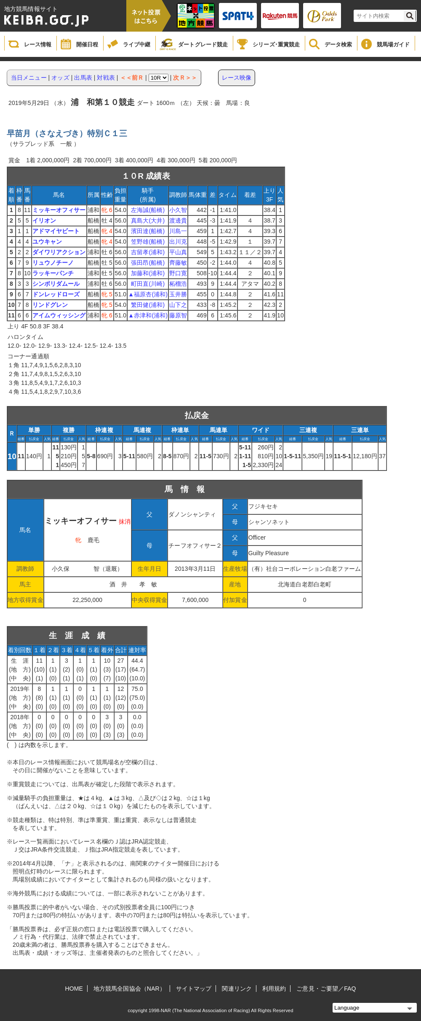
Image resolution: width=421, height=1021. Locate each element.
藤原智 (178, 315)
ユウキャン (47, 241)
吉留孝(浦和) (148, 252)
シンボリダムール (56, 283)
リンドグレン (50, 304)
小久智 (178, 210)
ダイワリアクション (59, 252)
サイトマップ (194, 988)
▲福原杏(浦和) (148, 294)
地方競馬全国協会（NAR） (129, 988)
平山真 (178, 252)
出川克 (178, 241)
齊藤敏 (178, 262)
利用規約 (274, 988)
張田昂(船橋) (148, 262)
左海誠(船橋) (148, 210)
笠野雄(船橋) (148, 241)
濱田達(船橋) (148, 231)
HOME (74, 988)
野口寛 (178, 273)
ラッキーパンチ (53, 273)
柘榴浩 (178, 283)
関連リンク (237, 988)
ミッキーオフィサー (59, 210)
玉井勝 (178, 294)
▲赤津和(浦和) (148, 315)
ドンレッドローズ (56, 294)
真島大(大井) (148, 220)
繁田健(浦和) (148, 304)
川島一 (178, 231)
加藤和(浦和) (148, 273)
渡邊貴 (178, 220)
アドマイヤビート (56, 231)
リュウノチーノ (53, 262)
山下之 (178, 304)
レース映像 (237, 77)
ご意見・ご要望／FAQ (326, 988)
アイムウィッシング (59, 315)
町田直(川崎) (148, 283)
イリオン (44, 220)
